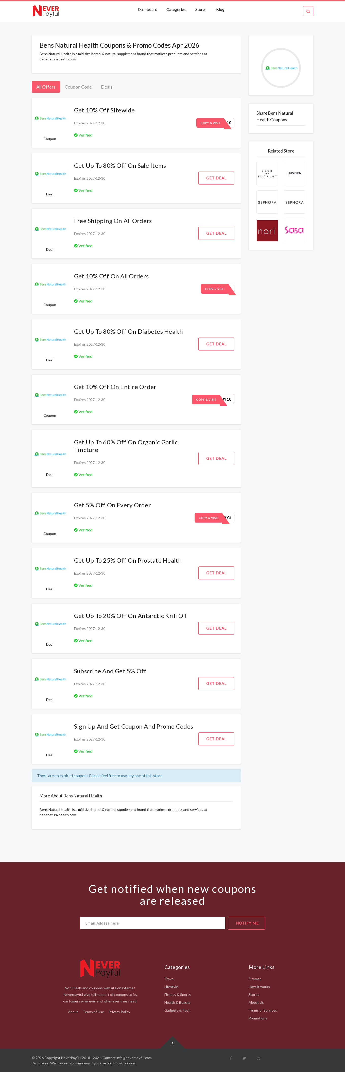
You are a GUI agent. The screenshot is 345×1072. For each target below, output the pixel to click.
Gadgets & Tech (177, 1010)
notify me (247, 923)
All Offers (46, 87)
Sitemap (255, 979)
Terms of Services (263, 1010)
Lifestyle (171, 986)
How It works (259, 986)
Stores (200, 9)
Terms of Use (93, 1012)
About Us (256, 1002)
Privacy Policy (119, 1012)
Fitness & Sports (177, 994)
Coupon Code (78, 87)
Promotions (258, 1018)
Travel (169, 979)
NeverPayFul (71, 1058)
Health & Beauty (177, 1002)
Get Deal (216, 178)
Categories (176, 9)
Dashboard (148, 9)
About (73, 1012)
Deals (106, 87)
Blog (220, 9)
